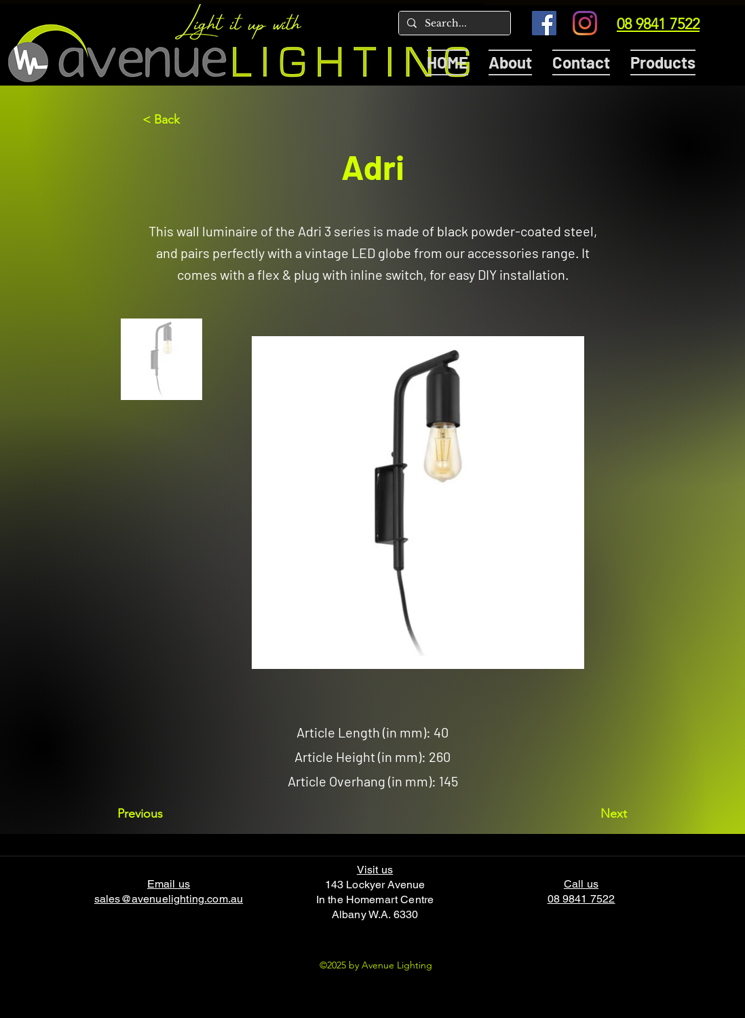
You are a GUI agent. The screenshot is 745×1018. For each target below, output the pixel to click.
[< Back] (187, 119)
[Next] (593, 813)
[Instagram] (585, 23)
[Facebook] (544, 23)
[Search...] (453, 24)
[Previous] (162, 813)
